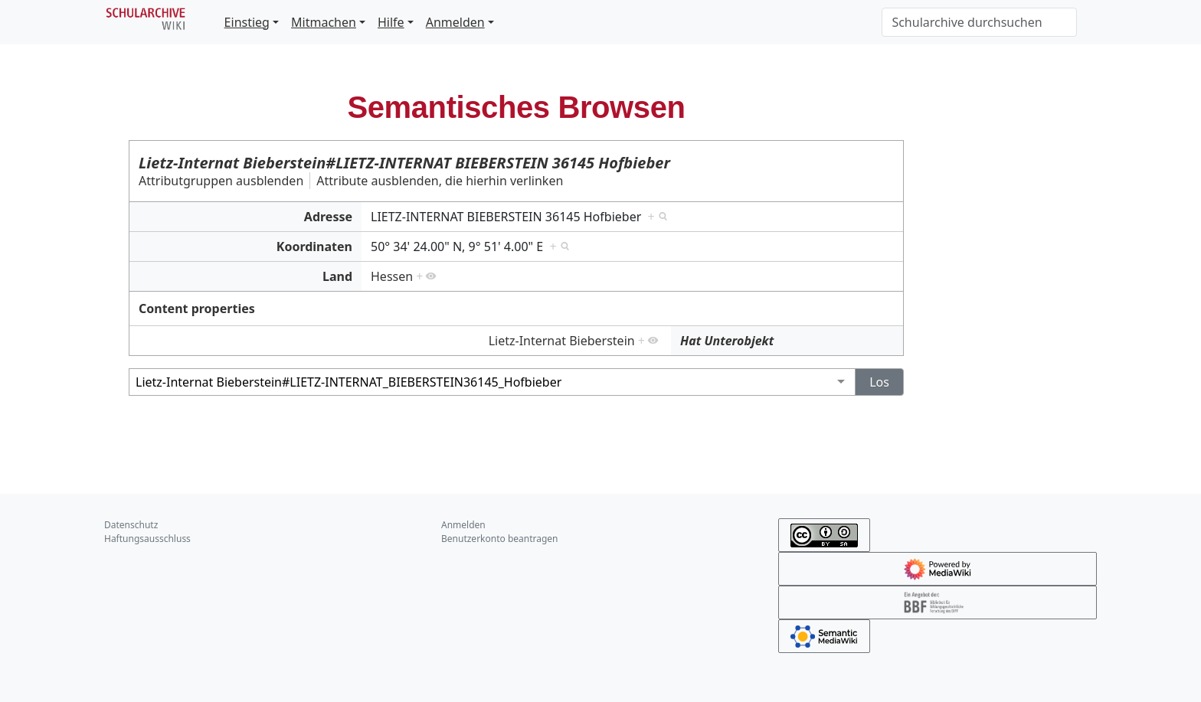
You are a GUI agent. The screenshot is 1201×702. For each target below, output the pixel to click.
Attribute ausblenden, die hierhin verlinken (439, 180)
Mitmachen (323, 22)
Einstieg (247, 22)
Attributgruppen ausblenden (221, 180)
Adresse (328, 216)
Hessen (392, 276)
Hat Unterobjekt (727, 340)
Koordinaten (314, 246)
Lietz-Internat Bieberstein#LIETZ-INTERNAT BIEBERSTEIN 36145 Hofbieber (404, 162)
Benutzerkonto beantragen (499, 538)
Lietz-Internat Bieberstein (562, 340)
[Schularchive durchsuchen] (979, 22)
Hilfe (391, 22)
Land (337, 276)
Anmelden (455, 22)
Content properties (197, 308)
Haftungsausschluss (147, 538)
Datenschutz (131, 524)
